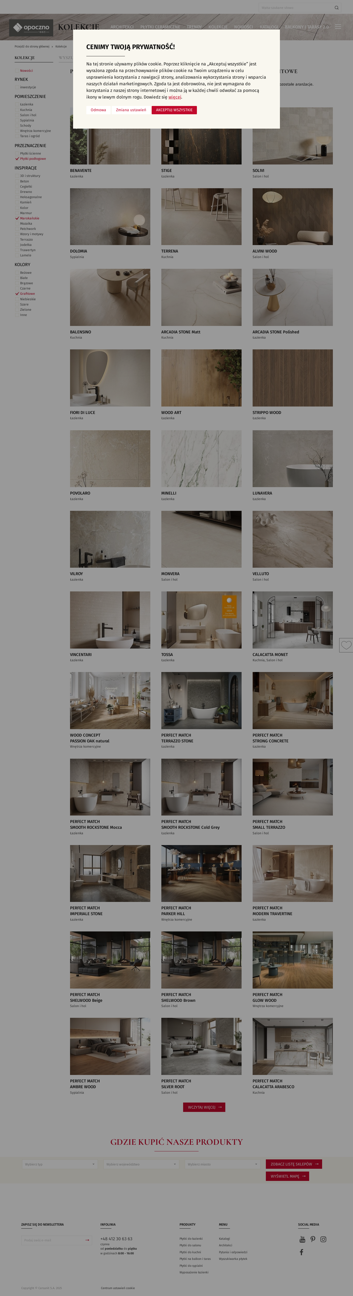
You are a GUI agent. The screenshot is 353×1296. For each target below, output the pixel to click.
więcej (175, 97)
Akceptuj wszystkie (174, 110)
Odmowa (98, 110)
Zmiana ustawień (131, 110)
